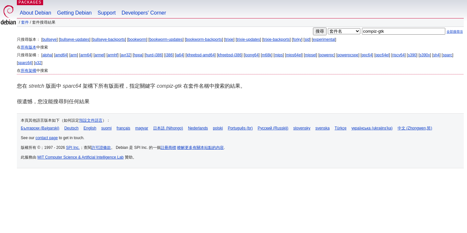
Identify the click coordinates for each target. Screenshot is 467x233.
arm (73, 55)
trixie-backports (276, 39)
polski (218, 128)
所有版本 (28, 47)
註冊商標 (168, 147)
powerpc (326, 55)
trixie (229, 39)
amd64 (61, 55)
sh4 (436, 55)
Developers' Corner (144, 13)
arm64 (85, 55)
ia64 (179, 55)
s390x (425, 55)
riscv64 (398, 55)
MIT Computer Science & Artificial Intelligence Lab (80, 157)
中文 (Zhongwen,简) (415, 128)
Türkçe (341, 128)
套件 (25, 22)
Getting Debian (74, 13)
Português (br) (240, 128)
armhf (113, 55)
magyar (141, 128)
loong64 (252, 55)
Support (107, 13)
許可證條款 (101, 147)
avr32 (125, 55)
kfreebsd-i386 (230, 55)
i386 (169, 55)
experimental (324, 39)
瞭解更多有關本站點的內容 (200, 147)
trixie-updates (248, 39)
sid (307, 39)
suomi (106, 128)
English (90, 128)
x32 (38, 63)
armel (99, 55)
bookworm (137, 39)
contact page (46, 138)
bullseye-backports (108, 39)
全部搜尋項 (455, 31)
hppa (138, 55)
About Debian (35, 13)
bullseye (49, 39)
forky (297, 39)
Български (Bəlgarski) (40, 128)
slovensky (301, 128)
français (123, 128)
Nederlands (198, 128)
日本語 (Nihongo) (168, 128)
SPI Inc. (73, 147)
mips (279, 55)
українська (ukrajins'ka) (372, 128)
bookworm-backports (204, 39)
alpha (47, 55)
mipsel (310, 55)
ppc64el (382, 55)
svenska (322, 128)
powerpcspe (347, 55)
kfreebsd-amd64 (200, 55)
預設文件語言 (90, 120)
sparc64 (25, 63)
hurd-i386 (154, 55)
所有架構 (28, 70)
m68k (266, 55)
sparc (447, 55)
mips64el (294, 55)
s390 (412, 55)
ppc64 (367, 55)
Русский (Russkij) (272, 128)
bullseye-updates (75, 39)
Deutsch (71, 128)
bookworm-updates (166, 39)
